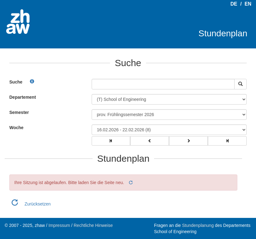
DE (234, 4)
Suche (15, 81)
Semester (19, 112)
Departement (22, 97)
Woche (16, 127)
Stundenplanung (198, 225)
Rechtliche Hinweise (93, 225)
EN (248, 4)
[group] (111, 141)
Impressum (59, 225)
